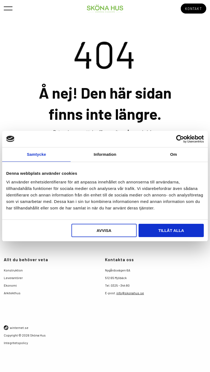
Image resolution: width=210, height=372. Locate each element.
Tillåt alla (171, 230)
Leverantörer (13, 277)
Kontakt (194, 8)
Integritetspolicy (16, 342)
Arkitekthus (12, 292)
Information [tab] (105, 154)
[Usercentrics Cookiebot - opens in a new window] (180, 139)
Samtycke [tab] (36, 154)
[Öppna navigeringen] (8, 8)
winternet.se (19, 327)
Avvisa (104, 230)
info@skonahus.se (130, 292)
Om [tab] (173, 154)
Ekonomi (10, 284)
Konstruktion (13, 269)
